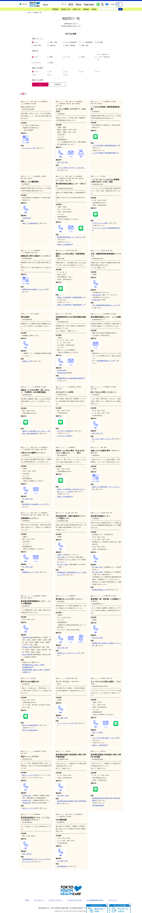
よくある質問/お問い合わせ (94, 900)
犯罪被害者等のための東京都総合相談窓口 (71, 378)
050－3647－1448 (62, 795)
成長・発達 (53, 42)
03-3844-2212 (26, 637)
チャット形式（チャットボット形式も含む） (103, 57)
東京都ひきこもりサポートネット (68, 653)
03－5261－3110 (97, 567)
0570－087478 (26, 854)
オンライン (37, 62)
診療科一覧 (76, 9)
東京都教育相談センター (106, 360)
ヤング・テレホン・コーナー (66, 723)
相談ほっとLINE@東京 (65, 244)
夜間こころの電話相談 (29, 223)
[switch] (119, 4)
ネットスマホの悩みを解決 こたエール (105, 738)
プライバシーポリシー (55, 900)
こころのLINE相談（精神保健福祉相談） (105, 145)
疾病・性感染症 (70, 45)
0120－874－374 (97, 433)
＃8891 (59, 555)
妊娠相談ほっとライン (29, 572)
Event (94, 9)
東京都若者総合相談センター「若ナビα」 (70, 237)
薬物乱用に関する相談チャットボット (34, 289)
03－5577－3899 (62, 564)
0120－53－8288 (97, 637)
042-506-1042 (61, 373)
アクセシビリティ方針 (74, 900)
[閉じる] (107, 904)
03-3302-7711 (26, 647)
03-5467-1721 (26, 800)
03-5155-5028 (26, 218)
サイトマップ (112, 900)
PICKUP (55, 9)
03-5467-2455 (26, 795)
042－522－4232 (97, 572)
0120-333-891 (96, 295)
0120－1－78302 (97, 732)
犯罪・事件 (37, 45)
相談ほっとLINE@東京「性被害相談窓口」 (71, 297)
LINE (83, 57)
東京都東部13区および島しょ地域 (33, 665)
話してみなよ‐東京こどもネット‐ (103, 439)
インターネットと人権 (99, 223)
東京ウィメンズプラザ (29, 775)
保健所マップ (27, 361)
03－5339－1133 (27, 567)
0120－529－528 (62, 647)
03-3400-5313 (26, 803)
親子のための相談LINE (30, 725)
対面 (51, 62)
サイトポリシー (39, 900)
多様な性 (53, 45)
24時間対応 (57, 84)
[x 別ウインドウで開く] (102, 4)
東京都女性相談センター (100, 589)
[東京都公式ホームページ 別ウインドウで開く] (23, 4)
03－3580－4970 (62, 718)
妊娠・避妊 (84, 45)
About (27, 900)
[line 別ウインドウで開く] (98, 4)
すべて (36, 42)
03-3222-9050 (61, 370)
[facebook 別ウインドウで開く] (106, 4)
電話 (51, 57)
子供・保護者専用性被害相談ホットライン (106, 305)
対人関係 (100, 42)
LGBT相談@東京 (98, 805)
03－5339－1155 (27, 499)
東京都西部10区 (27, 667)
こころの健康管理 (87, 42)
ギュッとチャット (28, 148)
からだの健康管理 (71, 42)
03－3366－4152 (62, 861)
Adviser (86, 9)
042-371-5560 (26, 654)
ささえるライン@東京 (64, 431)
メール (68, 57)
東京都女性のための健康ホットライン (34, 504)
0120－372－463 (62, 162)
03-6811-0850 (96, 300)
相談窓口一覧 (65, 9)
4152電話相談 (62, 866)
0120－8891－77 (62, 557)
